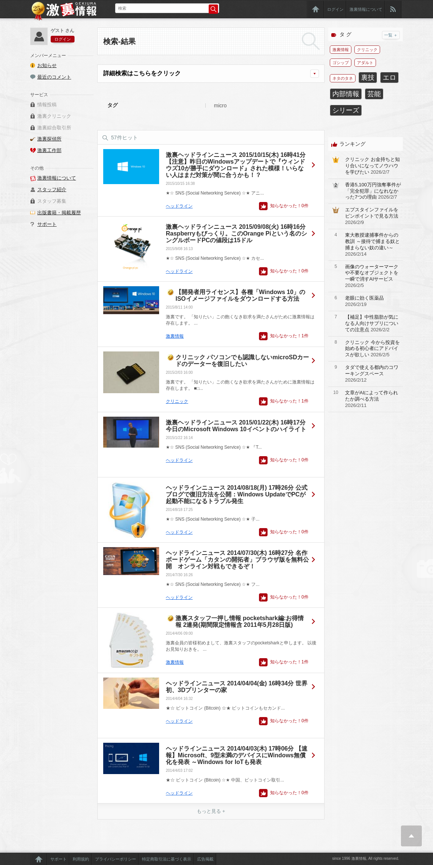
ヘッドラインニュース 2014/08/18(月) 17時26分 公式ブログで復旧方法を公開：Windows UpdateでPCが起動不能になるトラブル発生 (236, 494)
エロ (389, 77)
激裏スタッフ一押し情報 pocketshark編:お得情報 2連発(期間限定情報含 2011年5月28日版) (240, 621)
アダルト (365, 62)
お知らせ (47, 65)
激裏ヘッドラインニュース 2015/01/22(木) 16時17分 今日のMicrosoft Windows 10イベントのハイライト (236, 425)
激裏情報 (175, 336)
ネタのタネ (342, 78)
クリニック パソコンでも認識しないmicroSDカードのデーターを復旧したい (242, 360)
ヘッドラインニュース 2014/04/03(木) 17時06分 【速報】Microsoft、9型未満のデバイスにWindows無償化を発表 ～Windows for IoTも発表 (236, 755)
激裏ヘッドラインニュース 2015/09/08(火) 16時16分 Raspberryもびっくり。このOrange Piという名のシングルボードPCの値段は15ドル (236, 233)
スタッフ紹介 (51, 189)
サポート (47, 224)
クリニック (177, 401)
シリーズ (345, 110)
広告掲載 (205, 859)
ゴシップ (340, 62)
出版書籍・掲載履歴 (59, 212)
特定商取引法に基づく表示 (166, 859)
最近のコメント (54, 77)
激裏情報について (366, 9)
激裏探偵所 (49, 139)
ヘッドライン (179, 206)
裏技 (367, 77)
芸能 (374, 94)
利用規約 (81, 859)
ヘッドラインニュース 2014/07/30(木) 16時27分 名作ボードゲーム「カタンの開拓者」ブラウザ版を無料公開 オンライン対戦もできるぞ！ (237, 559)
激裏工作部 (49, 150)
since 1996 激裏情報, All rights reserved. (365, 858)
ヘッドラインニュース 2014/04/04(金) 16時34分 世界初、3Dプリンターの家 (236, 686)
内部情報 (345, 94)
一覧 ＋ (391, 35)
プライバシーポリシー (115, 859)
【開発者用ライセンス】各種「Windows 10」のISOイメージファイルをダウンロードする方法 (240, 295)
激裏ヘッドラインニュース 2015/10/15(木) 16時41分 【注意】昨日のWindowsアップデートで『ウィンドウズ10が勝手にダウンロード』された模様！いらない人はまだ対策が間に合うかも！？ (236, 165)
